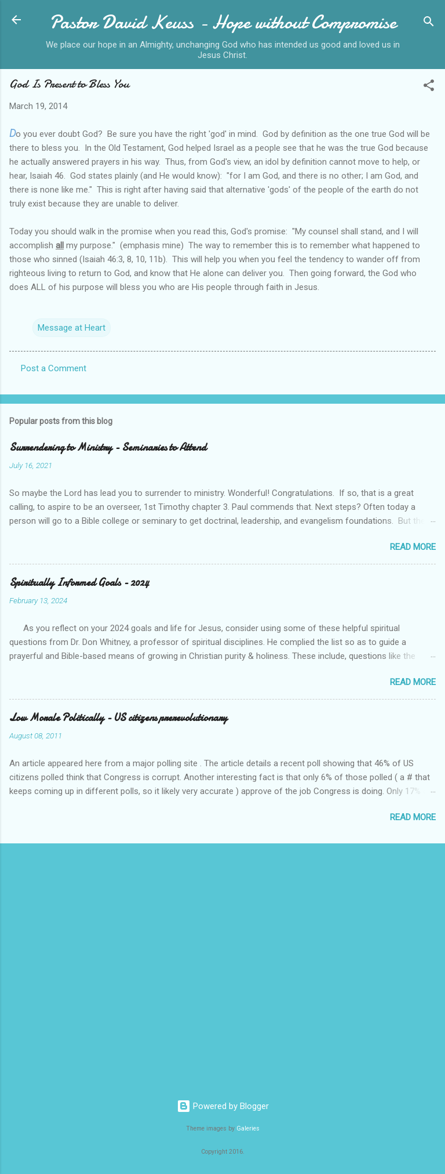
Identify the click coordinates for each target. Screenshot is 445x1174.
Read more (413, 547)
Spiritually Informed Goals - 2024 (79, 582)
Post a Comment (53, 368)
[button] (429, 87)
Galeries (248, 1128)
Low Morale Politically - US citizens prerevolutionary (118, 718)
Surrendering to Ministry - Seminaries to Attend (107, 447)
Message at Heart (71, 328)
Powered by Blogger (223, 1106)
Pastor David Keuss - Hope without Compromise (222, 22)
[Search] (429, 23)
